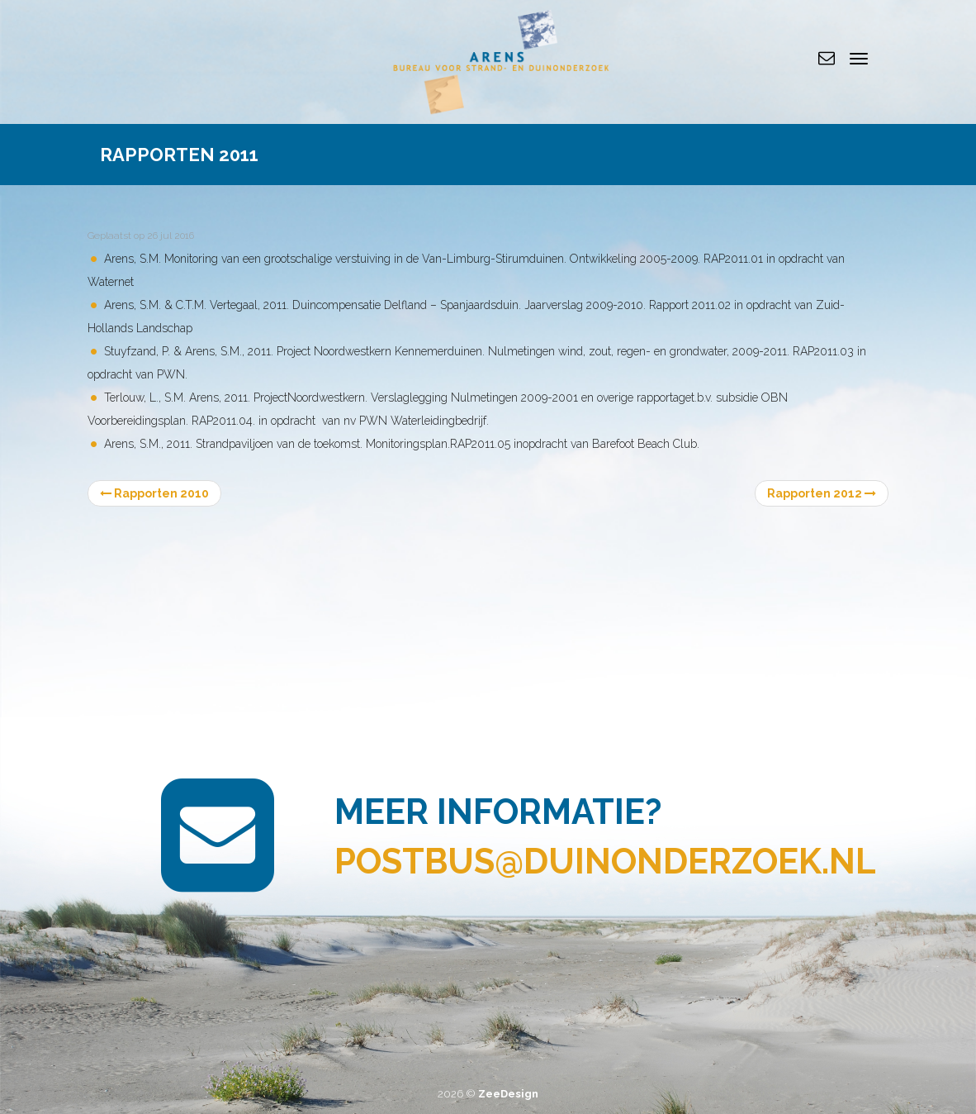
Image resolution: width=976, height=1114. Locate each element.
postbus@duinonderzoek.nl (605, 861)
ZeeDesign (508, 1094)
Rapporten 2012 (821, 493)
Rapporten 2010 (154, 493)
